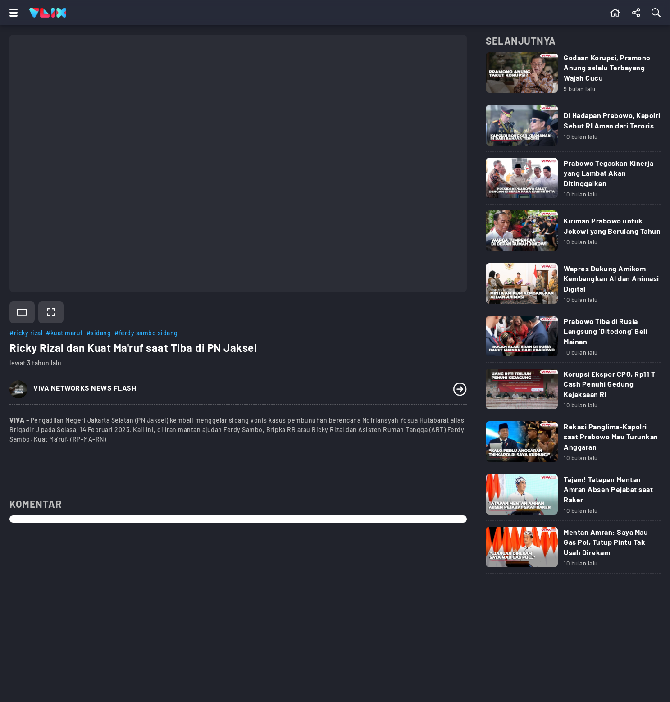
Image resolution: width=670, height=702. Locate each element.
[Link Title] (573, 75)
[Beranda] (615, 12)
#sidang (99, 333)
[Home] (47, 12)
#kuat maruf (64, 333)
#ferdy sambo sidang (146, 333)
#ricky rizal (25, 333)
